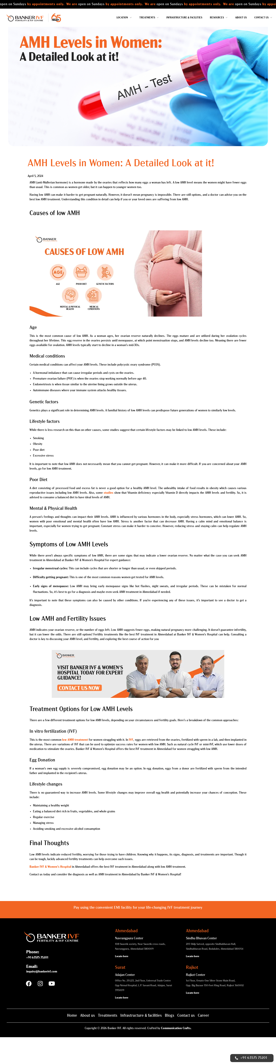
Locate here (121, 983)
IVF (131, 767)
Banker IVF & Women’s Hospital (50, 893)
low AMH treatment (75, 767)
